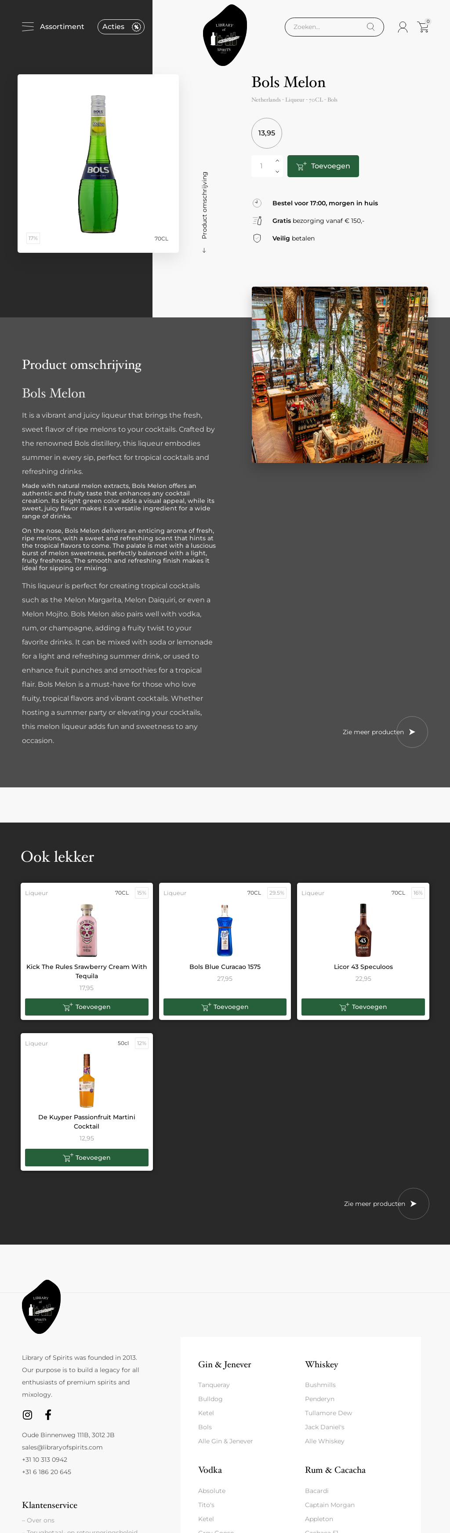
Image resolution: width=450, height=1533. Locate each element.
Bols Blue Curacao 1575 (225, 967)
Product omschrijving (204, 205)
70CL (316, 100)
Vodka (210, 1469)
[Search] (371, 27)
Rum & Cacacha (335, 1469)
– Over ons (38, 1520)
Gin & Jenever (224, 1364)
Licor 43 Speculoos (363, 967)
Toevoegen (330, 166)
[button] (87, 1007)
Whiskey (321, 1364)
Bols (332, 100)
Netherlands (266, 100)
